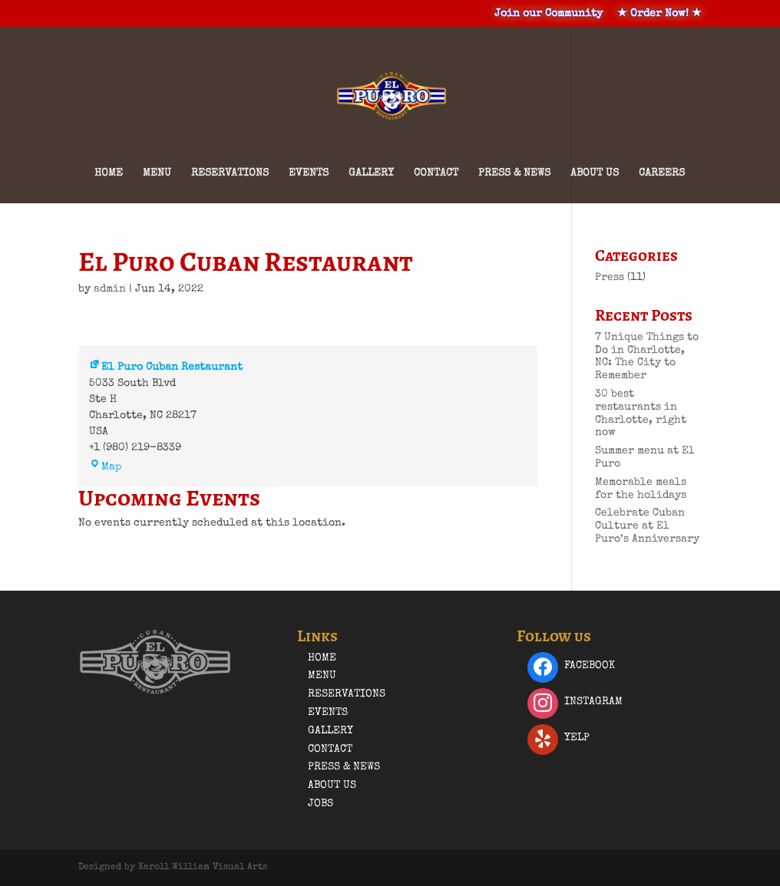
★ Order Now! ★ (659, 13)
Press (609, 277)
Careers (662, 173)
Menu (157, 173)
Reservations (230, 173)
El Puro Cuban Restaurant (166, 367)
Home (108, 173)
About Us (594, 173)
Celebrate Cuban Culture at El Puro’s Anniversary (647, 526)
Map (105, 467)
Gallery (371, 173)
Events (309, 173)
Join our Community (548, 13)
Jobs (320, 804)
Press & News (514, 173)
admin (110, 289)
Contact (436, 173)
